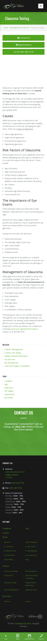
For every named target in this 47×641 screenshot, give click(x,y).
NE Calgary (9, 391)
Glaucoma (9, 387)
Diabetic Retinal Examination (16, 356)
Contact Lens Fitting (13, 353)
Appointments (24, 44)
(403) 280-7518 (23, 426)
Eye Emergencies (11, 362)
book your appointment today (23, 329)
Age (6, 384)
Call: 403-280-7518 (23, 51)
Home (6, 28)
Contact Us (23, 37)
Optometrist (9, 394)
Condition (8, 381)
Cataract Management (14, 349)
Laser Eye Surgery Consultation (17, 366)
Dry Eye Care (10, 359)
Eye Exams (9, 397)
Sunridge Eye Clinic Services (19, 28)
